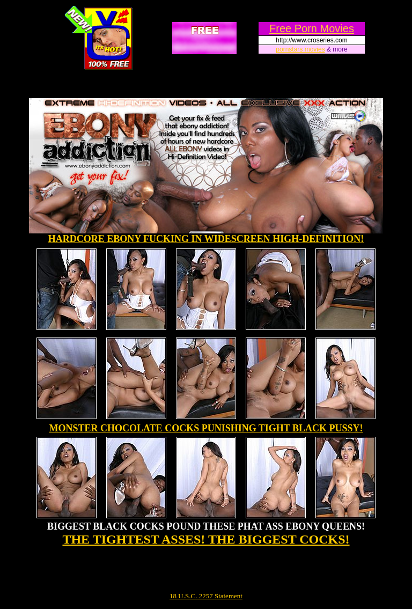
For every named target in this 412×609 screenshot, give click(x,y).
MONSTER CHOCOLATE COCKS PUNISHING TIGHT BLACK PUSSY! (206, 428)
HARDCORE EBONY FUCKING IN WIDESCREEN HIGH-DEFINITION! (206, 238)
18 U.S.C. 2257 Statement (206, 596)
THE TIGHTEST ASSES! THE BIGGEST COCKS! (205, 539)
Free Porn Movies (311, 28)
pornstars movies (300, 49)
